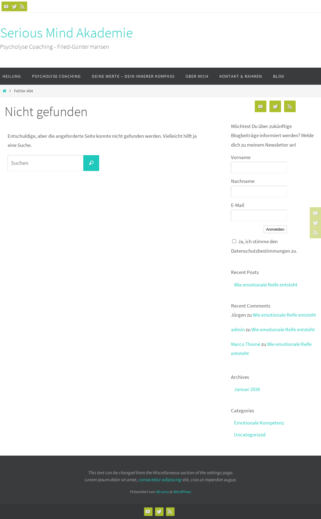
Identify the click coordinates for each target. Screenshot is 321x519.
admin (238, 329)
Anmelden (275, 229)
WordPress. (182, 491)
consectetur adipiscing (159, 479)
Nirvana (162, 491)
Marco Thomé (245, 344)
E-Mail (237, 205)
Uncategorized (249, 434)
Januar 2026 (247, 389)
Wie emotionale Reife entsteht (266, 284)
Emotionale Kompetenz (259, 422)
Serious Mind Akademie (66, 32)
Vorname (241, 157)
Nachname (242, 181)
